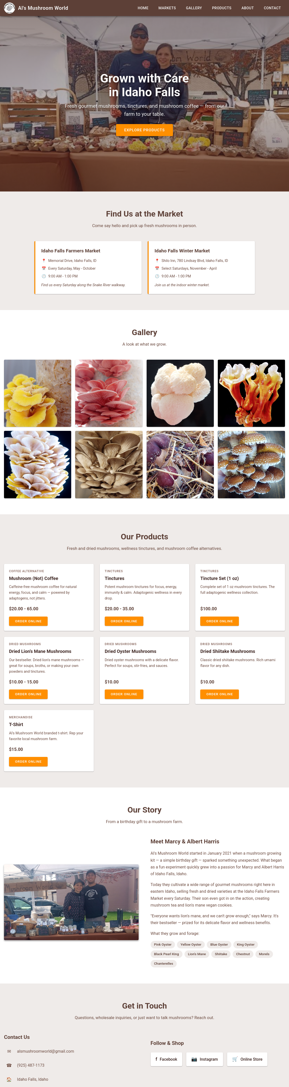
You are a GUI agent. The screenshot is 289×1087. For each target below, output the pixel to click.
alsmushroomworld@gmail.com (45, 1051)
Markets (167, 8)
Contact (272, 8)
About (247, 8)
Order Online (28, 621)
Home (143, 8)
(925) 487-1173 (30, 1065)
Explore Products (144, 130)
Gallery (194, 8)
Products (222, 8)
